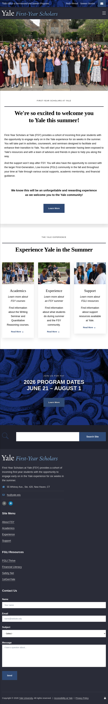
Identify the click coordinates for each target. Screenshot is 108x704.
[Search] (47, 436)
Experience (54, 291)
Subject (6, 627)
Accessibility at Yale (63, 698)
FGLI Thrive (8, 560)
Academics (18, 291)
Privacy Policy (82, 698)
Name (5, 599)
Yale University (26, 698)
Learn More (54, 208)
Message (7, 642)
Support (90, 291)
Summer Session (87, 3)
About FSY (8, 522)
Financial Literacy (12, 567)
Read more (16, 332)
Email (5, 613)
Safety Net (8, 573)
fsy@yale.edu (14, 495)
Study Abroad (72, 3)
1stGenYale (8, 579)
